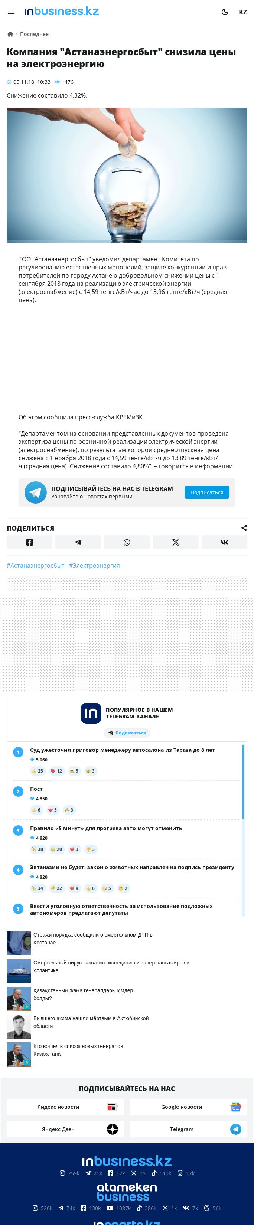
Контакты (56, 1200)
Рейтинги (223, 1200)
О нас (23, 1200)
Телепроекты (137, 1200)
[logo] (118, 12)
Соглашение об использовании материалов (127, 1178)
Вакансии (183, 1200)
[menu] (11, 12)
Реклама (94, 1200)
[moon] (225, 12)
